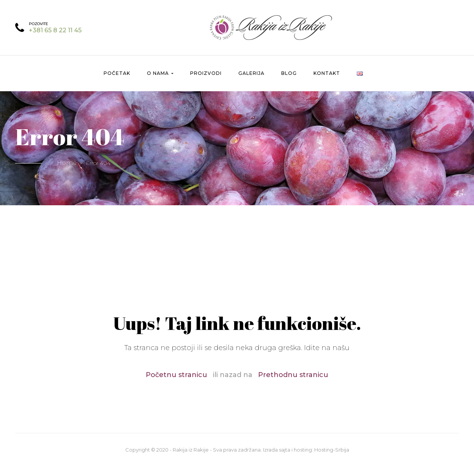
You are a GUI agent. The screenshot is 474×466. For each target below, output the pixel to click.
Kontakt (326, 73)
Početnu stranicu (176, 375)
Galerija (251, 73)
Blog (289, 73)
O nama (160, 73)
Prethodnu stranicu (293, 375)
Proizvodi (206, 73)
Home (67, 162)
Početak (117, 73)
